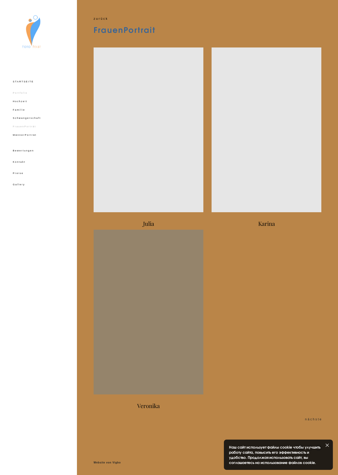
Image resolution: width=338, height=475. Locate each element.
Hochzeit (20, 104)
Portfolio (20, 95)
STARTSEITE (23, 84)
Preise (18, 176)
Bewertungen (23, 153)
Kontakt (19, 164)
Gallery (19, 187)
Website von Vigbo (107, 462)
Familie (19, 112)
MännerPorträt (25, 137)
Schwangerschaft (27, 120)
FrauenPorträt (24, 129)
